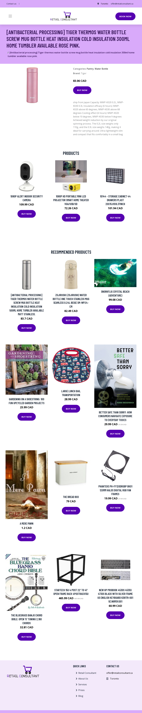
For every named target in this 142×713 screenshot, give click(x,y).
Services (82, 684)
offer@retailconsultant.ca (122, 3)
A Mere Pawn (26, 523)
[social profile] (19, 3)
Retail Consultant (87, 672)
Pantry (90, 68)
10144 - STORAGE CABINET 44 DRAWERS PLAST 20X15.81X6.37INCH (115, 200)
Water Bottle (101, 68)
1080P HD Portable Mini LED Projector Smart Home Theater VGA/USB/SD (71, 200)
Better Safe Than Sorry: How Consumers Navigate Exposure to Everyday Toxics (115, 416)
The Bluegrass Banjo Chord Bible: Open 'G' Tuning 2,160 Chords (26, 619)
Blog (80, 695)
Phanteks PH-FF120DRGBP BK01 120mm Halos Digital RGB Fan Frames (115, 490)
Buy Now (82, 90)
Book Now (125, 16)
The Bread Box (71, 497)
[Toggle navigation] (10, 16)
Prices (81, 690)
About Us (83, 678)
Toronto (104, 3)
